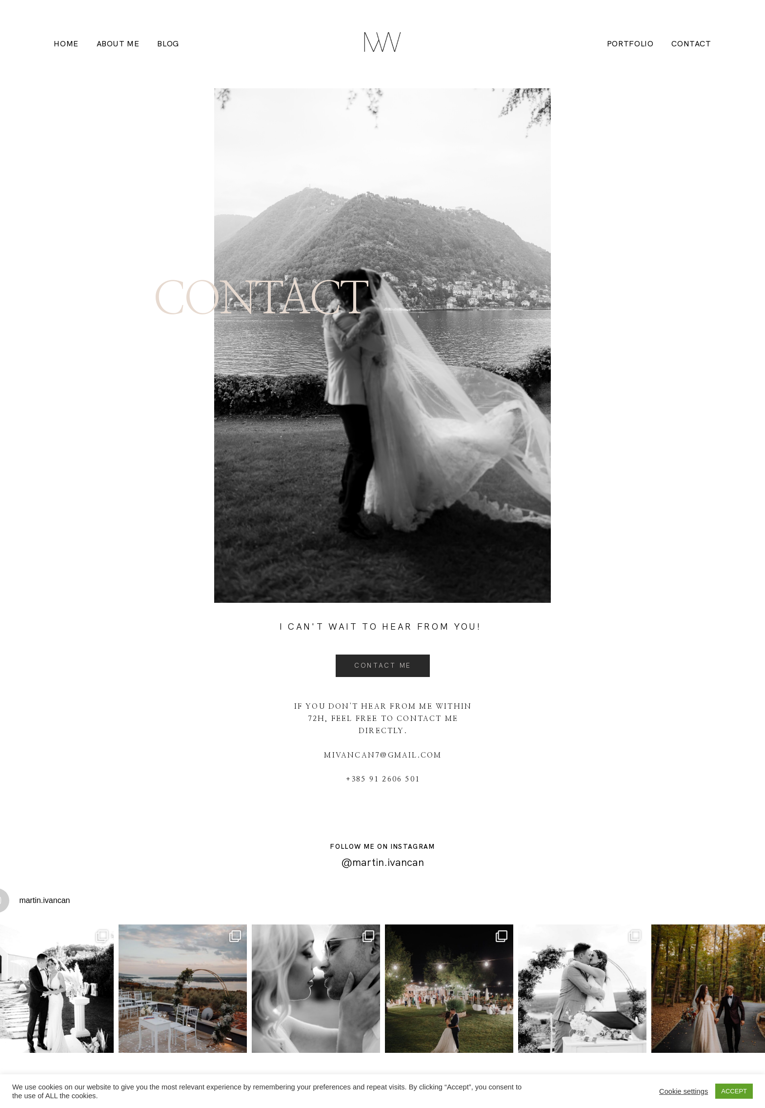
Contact (691, 44)
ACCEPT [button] (734, 1091)
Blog (168, 44)
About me (118, 44)
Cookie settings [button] (683, 1091)
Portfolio (630, 44)
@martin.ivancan (382, 862)
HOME (66, 44)
